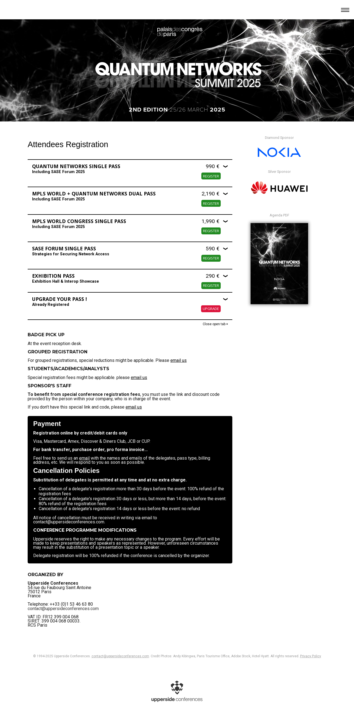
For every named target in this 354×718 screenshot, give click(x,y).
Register (211, 176)
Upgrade (211, 308)
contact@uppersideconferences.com (63, 600)
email (84, 458)
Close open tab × (215, 324)
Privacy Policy (310, 656)
